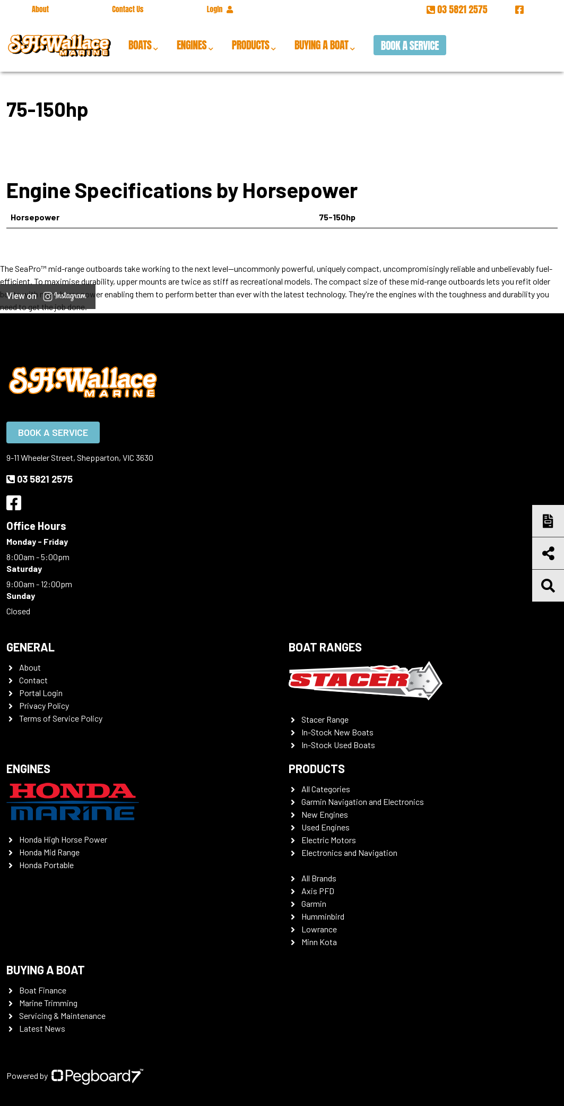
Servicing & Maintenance (62, 1015)
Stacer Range (325, 719)
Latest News (42, 1028)
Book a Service (410, 45)
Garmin (313, 903)
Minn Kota (319, 942)
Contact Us (127, 9)
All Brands (318, 878)
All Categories (325, 789)
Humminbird (322, 916)
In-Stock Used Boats (338, 745)
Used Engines (325, 827)
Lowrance (319, 929)
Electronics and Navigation (349, 852)
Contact (33, 680)
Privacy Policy (44, 705)
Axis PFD (317, 891)
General (30, 647)
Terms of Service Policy (60, 718)
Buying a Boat (321, 45)
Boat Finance (42, 990)
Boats (139, 45)
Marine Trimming (48, 1003)
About (40, 9)
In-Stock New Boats (337, 732)
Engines (191, 45)
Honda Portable (46, 865)
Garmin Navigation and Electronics (362, 801)
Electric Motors (328, 840)
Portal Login (41, 693)
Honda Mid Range (49, 852)
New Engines (324, 814)
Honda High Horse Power (63, 839)
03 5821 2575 (458, 9)
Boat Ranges (325, 647)
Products (251, 45)
